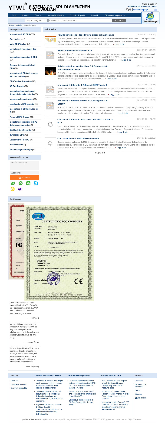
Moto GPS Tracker (18, 44)
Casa (14, 15)
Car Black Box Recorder (20, 130)
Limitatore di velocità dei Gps (23, 49)
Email (154, 7)
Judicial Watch (16, 145)
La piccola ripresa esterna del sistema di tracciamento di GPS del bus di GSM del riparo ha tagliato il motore (82, 384)
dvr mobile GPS (17, 135)
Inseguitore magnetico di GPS (23, 57)
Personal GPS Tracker (20, 117)
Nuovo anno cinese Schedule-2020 (75, 50)
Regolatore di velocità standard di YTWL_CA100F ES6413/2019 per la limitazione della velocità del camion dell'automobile (49, 409)
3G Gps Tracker (17, 86)
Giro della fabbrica (56, 15)
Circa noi (38, 15)
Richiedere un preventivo (139, 7)
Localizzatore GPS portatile (22, 104)
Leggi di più (119, 44)
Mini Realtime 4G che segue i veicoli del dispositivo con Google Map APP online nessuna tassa (114, 384)
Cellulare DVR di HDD (19, 140)
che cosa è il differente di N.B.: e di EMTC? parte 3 (82, 85)
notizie (19, 25)
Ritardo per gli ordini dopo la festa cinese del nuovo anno (86, 35)
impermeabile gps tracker (21, 99)
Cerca (120, 20)
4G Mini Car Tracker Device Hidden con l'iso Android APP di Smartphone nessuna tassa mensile (115, 395)
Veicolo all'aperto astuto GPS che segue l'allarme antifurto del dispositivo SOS (82, 393)
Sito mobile (140, 398)
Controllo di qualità (77, 15)
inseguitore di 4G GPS (20, 34)
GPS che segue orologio (21, 150)
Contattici (95, 15)
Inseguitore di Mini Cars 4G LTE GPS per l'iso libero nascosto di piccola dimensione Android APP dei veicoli (115, 406)
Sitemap (138, 394)
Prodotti (25, 15)
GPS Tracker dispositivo (21, 81)
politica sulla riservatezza (32, 419)
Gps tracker (15, 39)
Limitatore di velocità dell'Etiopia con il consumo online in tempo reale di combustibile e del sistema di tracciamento (49, 384)
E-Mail (137, 390)
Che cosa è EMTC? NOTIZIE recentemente (78, 138)
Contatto (24, 177)
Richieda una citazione (140, 385)
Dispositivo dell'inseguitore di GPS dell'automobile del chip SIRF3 (81, 402)
